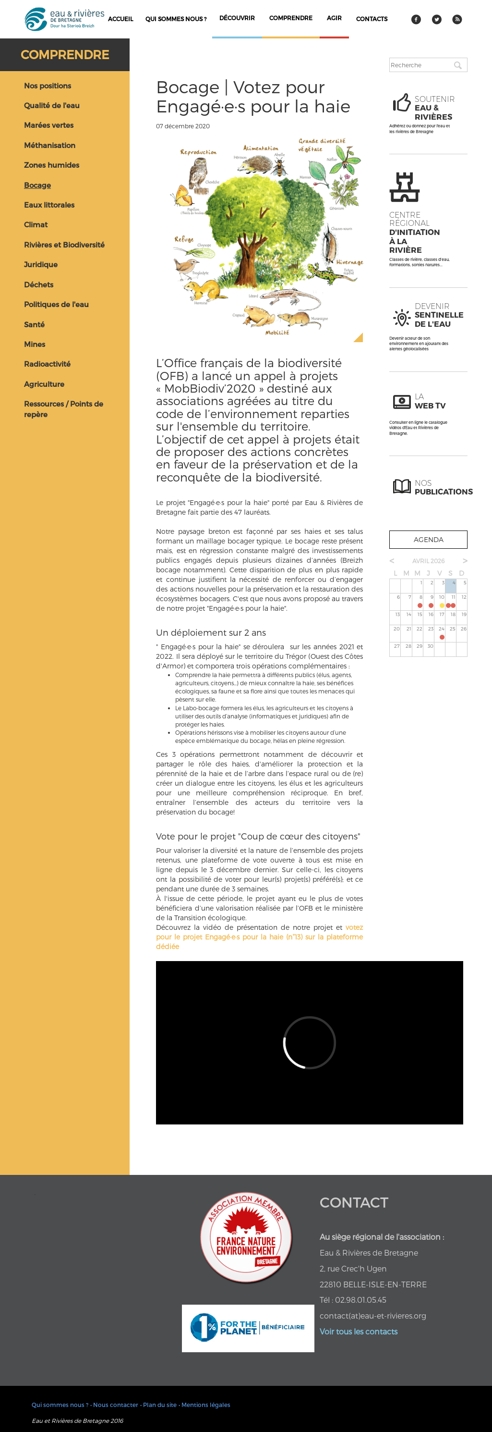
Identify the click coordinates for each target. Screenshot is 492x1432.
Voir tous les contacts (358, 1331)
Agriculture (44, 384)
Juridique (41, 264)
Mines (34, 344)
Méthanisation (49, 145)
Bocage (37, 185)
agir (334, 17)
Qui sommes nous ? (175, 18)
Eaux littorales (49, 204)
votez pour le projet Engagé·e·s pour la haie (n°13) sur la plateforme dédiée (259, 937)
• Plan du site (158, 1404)
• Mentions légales (204, 1404)
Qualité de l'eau (52, 105)
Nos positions (47, 85)
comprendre (290, 17)
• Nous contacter (114, 1404)
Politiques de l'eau (56, 304)
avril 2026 (428, 560)
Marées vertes (48, 125)
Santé (34, 324)
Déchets (38, 284)
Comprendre (65, 54)
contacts (371, 18)
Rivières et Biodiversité (64, 244)
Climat (36, 224)
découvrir (237, 17)
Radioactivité (47, 363)
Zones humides (51, 164)
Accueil (120, 18)
